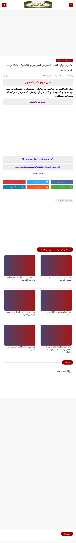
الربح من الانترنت (64, 60)
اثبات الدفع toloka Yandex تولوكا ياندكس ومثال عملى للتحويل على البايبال (58, 349)
